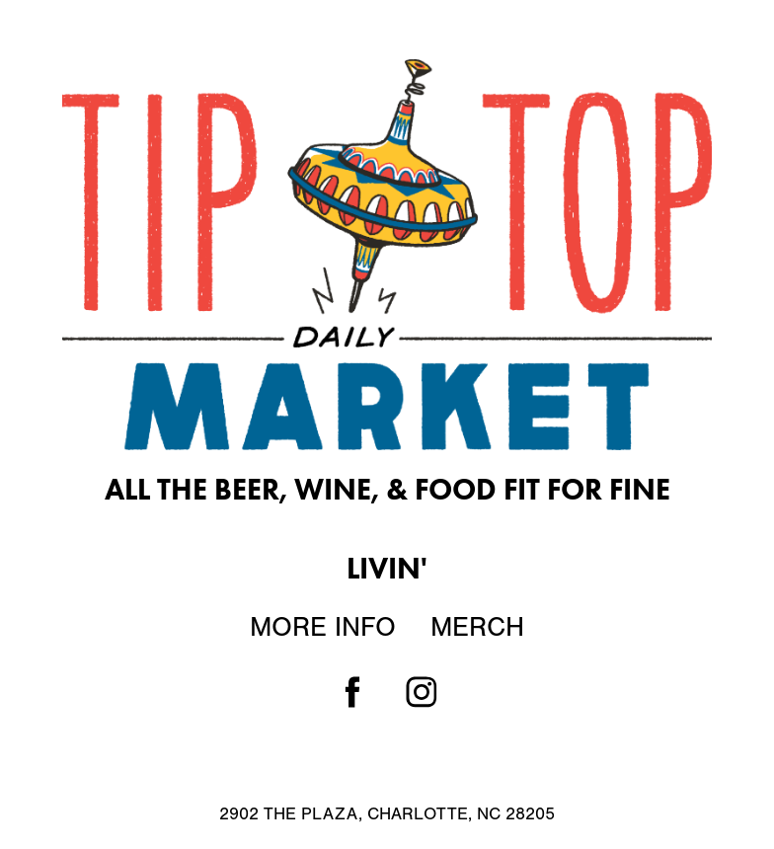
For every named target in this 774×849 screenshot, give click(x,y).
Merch (477, 627)
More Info (323, 627)
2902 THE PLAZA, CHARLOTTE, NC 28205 (387, 814)
